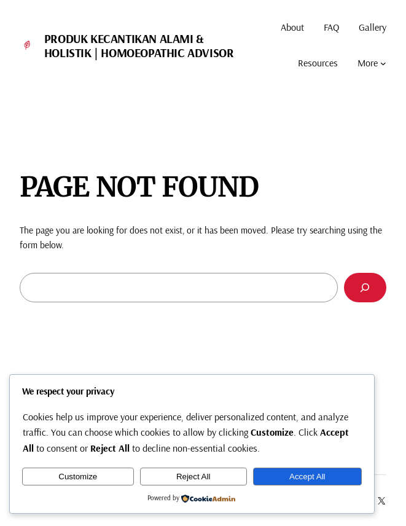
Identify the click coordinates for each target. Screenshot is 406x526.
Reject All (193, 476)
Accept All (307, 476)
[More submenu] (383, 63)
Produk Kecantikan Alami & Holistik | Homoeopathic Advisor (139, 45)
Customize (77, 476)
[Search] (365, 288)
